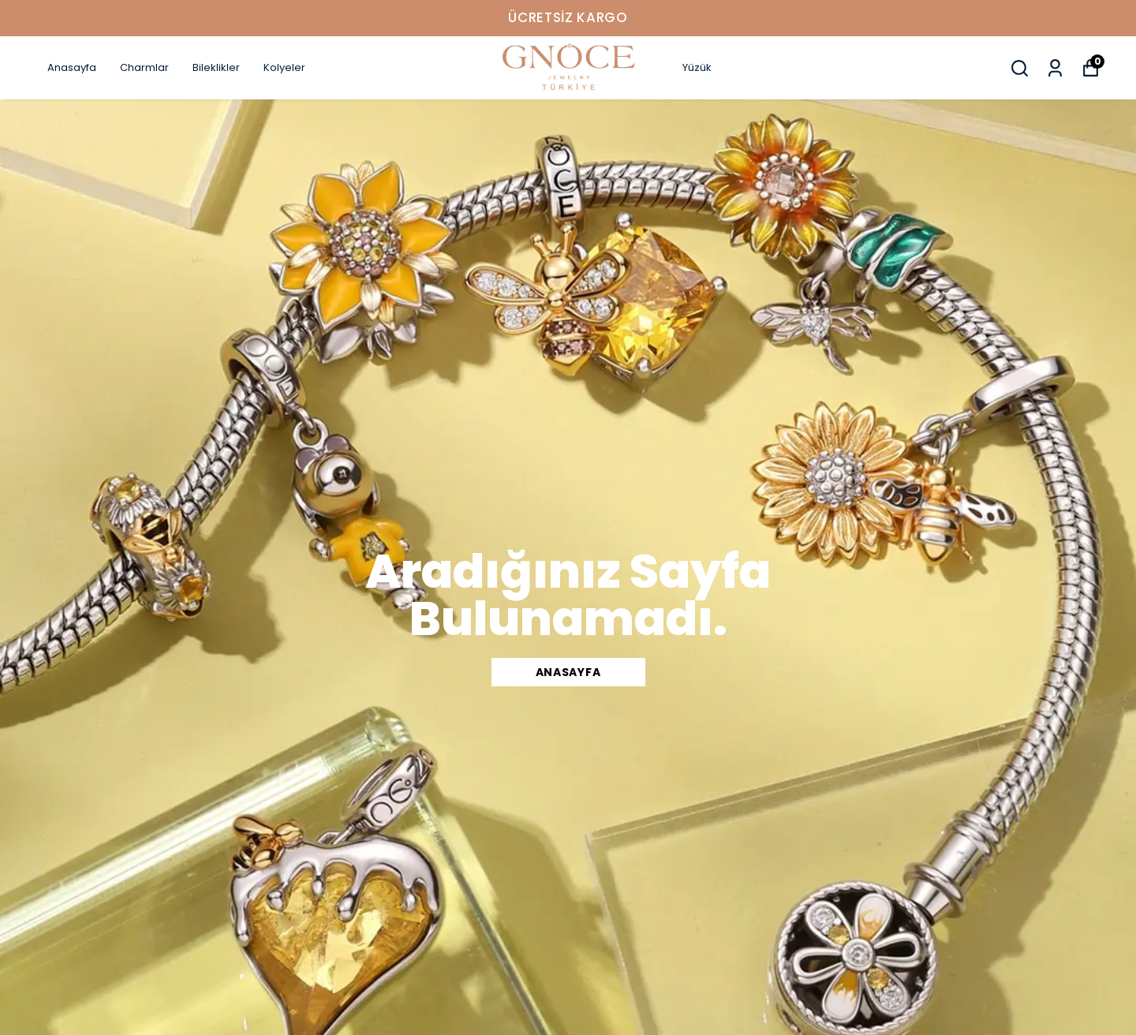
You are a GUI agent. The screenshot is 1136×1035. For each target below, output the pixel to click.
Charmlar (144, 67)
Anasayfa (71, 67)
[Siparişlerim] (1055, 68)
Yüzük (697, 67)
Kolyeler (284, 67)
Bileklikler (216, 67)
